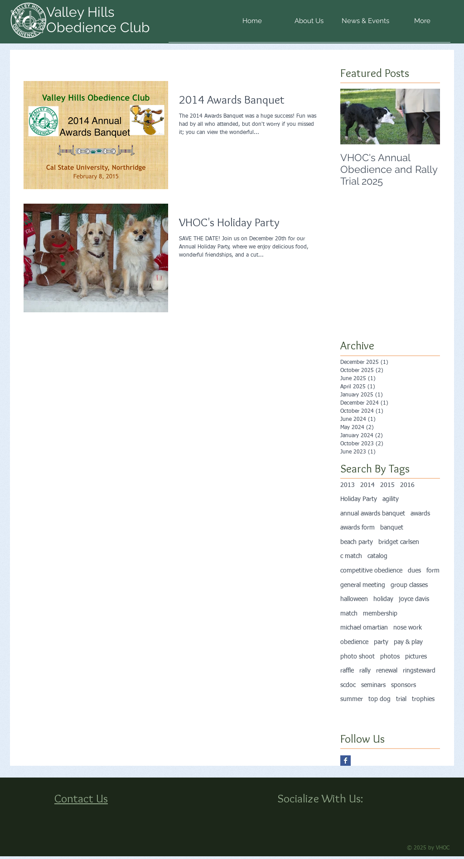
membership (380, 614)
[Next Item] (425, 117)
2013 (347, 485)
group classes (409, 585)
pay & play (408, 642)
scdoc (348, 685)
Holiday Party (358, 499)
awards (420, 514)
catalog (377, 556)
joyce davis (414, 599)
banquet (391, 528)
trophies (423, 699)
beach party (356, 542)
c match (351, 556)
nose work (407, 628)
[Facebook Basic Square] (345, 760)
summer (351, 699)
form (433, 571)
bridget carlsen (398, 542)
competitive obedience (371, 571)
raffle (347, 671)
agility (390, 499)
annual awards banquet (372, 514)
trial (401, 699)
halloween (354, 599)
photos (390, 657)
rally (365, 671)
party (381, 642)
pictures (416, 657)
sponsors (403, 685)
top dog (379, 699)
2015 (387, 485)
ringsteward (419, 671)
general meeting (362, 585)
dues (414, 571)
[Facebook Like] (297, 816)
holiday (383, 599)
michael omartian (364, 628)
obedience (354, 642)
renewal (386, 671)
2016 (407, 485)
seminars (373, 685)
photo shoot (357, 657)
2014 (367, 485)
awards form (357, 528)
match (349, 614)
